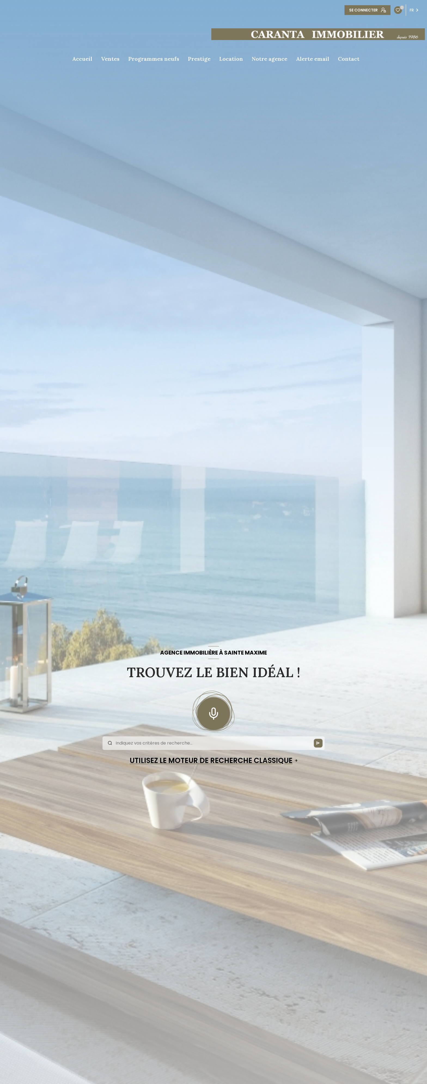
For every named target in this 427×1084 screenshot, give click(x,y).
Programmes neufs (153, 59)
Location (231, 59)
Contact (348, 59)
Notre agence (269, 59)
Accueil (82, 59)
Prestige (199, 59)
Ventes (110, 59)
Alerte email (312, 59)
